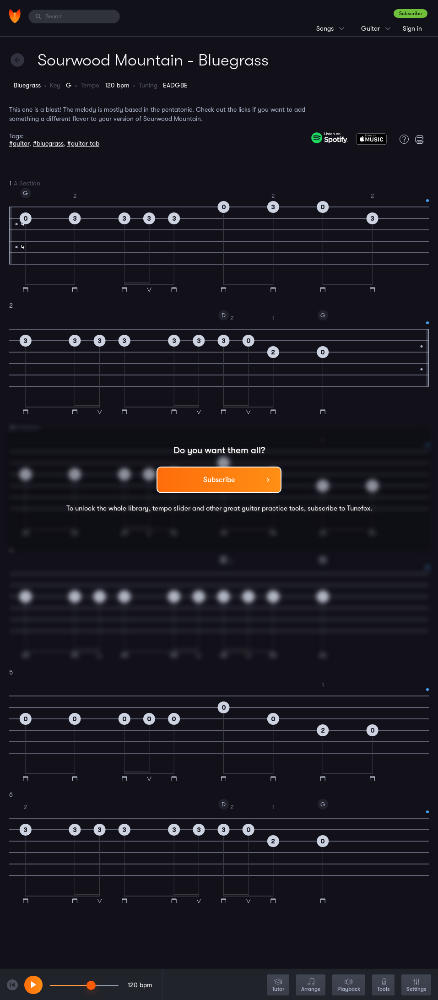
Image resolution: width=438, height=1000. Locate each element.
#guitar (19, 143)
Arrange (310, 985)
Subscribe (410, 13)
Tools (383, 985)
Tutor (278, 985)
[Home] (15, 16)
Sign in (412, 28)
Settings (416, 985)
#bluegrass (48, 143)
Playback (348, 985)
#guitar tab (83, 143)
